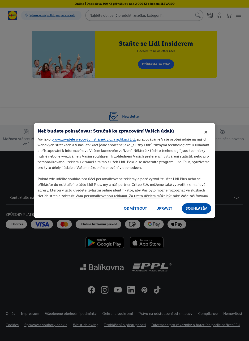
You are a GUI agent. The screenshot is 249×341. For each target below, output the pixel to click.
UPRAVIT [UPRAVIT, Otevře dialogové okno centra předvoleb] (164, 208)
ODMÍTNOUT (135, 208)
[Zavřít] (206, 132)
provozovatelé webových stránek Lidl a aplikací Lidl (94, 139)
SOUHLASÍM (196, 208)
